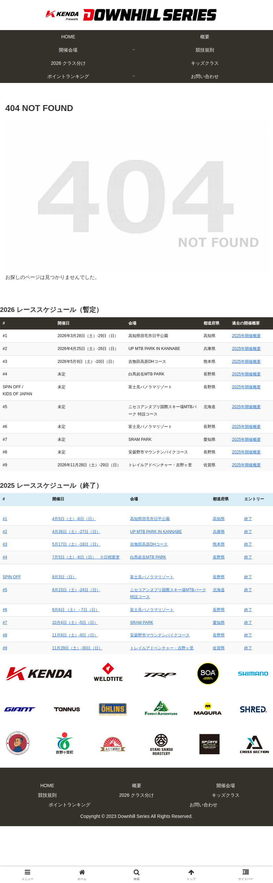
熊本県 (230, 608)
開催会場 (225, 842)
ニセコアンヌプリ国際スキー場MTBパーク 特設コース (158, 654)
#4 (5, 621)
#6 (5, 667)
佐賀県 (230, 705)
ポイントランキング (69, 861)
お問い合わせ (203, 861)
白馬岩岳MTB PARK (128, 621)
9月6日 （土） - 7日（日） (52, 667)
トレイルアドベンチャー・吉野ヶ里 (142, 705)
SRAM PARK (121, 679)
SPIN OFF (12, 641)
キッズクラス (226, 852)
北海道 (230, 654)
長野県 (230, 621)
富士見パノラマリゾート (132, 641)
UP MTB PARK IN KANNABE (136, 596)
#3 (5, 608)
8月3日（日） (41, 641)
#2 (5, 596)
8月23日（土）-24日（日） (53, 654)
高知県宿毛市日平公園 (130, 583)
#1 (5, 583)
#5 (5, 654)
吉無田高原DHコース (129, 608)
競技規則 (47, 852)
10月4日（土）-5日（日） (52, 679)
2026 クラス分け (136, 852)
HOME (47, 842)
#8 (5, 692)
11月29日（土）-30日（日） (54, 705)
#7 (5, 679)
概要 (136, 842)
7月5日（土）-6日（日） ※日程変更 (63, 621)
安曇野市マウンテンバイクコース (140, 692)
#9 (5, 705)
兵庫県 (230, 596)
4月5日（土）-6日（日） (51, 583)
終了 (251, 583)
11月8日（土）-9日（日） (52, 692)
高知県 (230, 583)
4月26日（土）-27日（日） (53, 596)
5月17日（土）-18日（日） (53, 608)
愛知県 (230, 679)
